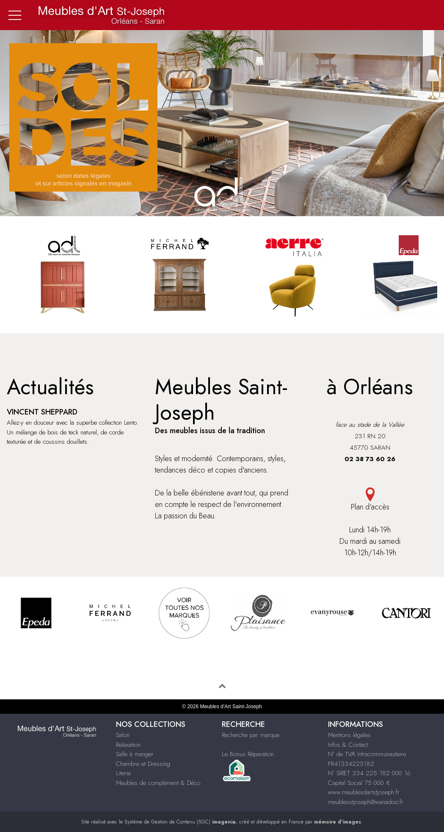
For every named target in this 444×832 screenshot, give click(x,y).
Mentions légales (349, 735)
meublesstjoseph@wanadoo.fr (365, 802)
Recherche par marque (250, 735)
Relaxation (128, 744)
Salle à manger (135, 754)
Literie (123, 773)
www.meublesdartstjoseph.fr (364, 792)
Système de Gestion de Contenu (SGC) (180, 822)
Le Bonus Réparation (248, 754)
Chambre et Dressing (143, 763)
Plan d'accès (369, 499)
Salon (123, 735)
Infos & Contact (348, 744)
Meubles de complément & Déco (158, 782)
